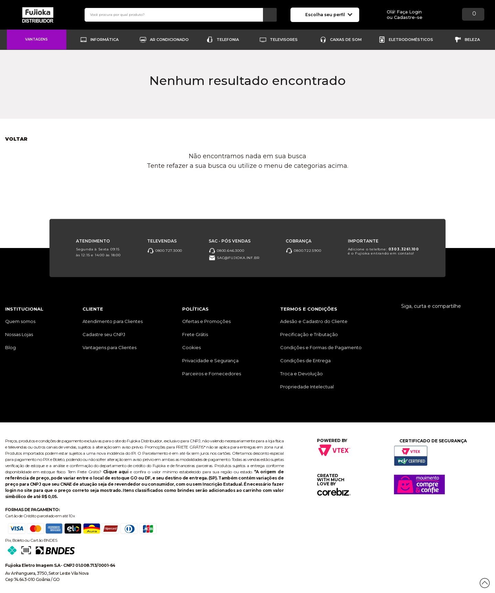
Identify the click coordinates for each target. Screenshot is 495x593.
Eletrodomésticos (411, 39)
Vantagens (36, 39)
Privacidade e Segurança (210, 360)
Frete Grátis (195, 334)
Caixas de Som (346, 39)
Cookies (191, 347)
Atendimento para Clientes (112, 321)
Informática (104, 39)
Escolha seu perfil (328, 14)
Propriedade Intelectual (307, 386)
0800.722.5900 (303, 250)
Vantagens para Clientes (109, 347)
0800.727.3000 (164, 250)
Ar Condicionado (169, 39)
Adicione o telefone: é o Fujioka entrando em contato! (383, 251)
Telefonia (228, 39)
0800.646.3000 (226, 250)
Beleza (472, 39)
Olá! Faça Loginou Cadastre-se (404, 14)
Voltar (16, 139)
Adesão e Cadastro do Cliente (314, 321)
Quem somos (20, 321)
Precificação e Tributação (309, 334)
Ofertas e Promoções (206, 321)
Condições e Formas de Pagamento (321, 347)
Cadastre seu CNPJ (103, 334)
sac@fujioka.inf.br (234, 257)
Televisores (284, 39)
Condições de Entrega (305, 360)
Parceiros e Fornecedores (211, 373)
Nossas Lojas (19, 334)
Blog (10, 347)
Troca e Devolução (301, 373)
